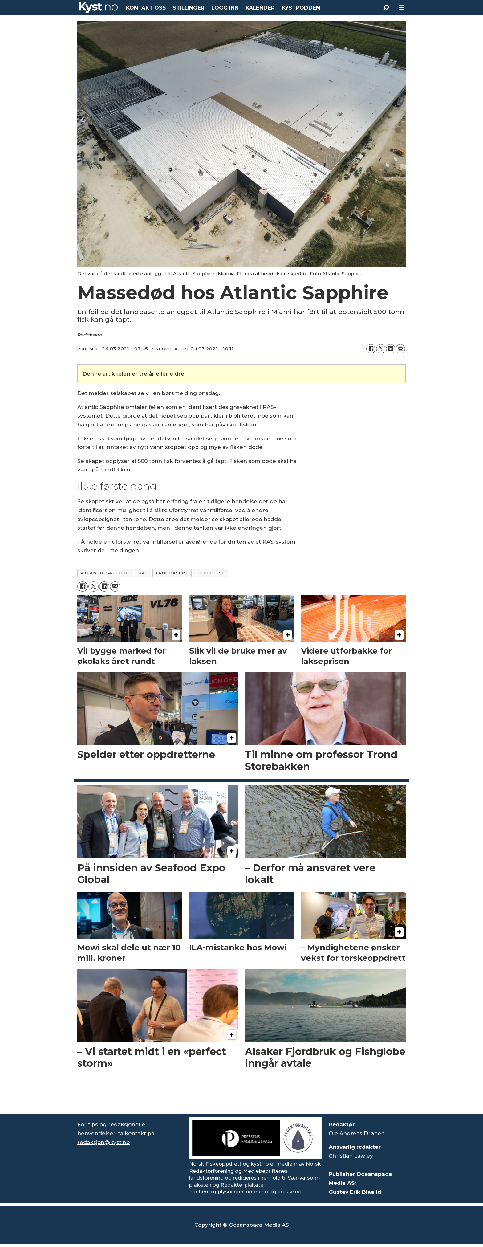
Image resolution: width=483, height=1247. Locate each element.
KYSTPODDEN (301, 8)
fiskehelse (210, 572)
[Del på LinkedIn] (390, 348)
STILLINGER (189, 8)
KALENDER (260, 8)
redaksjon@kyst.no (103, 1142)
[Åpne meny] (401, 8)
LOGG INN (225, 8)
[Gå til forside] (98, 7)
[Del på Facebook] (370, 348)
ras (143, 572)
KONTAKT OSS (146, 8)
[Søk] (386, 7)
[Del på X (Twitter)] (380, 348)
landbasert (172, 572)
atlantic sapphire (105, 572)
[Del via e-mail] (400, 348)
